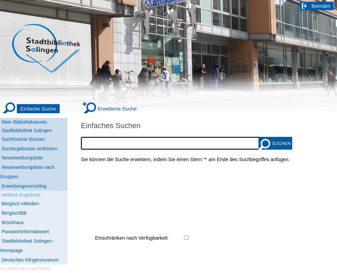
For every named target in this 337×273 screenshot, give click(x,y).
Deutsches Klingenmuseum (30, 260)
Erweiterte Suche (117, 109)
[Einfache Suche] (31, 109)
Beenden (321, 6)
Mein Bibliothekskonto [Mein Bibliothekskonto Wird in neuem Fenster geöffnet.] (24, 122)
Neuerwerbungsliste (22, 157)
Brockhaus (13, 222)
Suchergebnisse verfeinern (29, 148)
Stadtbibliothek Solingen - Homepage (27, 245)
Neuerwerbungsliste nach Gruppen (27, 171)
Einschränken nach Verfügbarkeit (131, 238)
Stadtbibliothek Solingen (27, 130)
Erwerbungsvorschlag (24, 186)
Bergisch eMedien (20, 203)
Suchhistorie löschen (23, 139)
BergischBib (14, 213)
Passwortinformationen (25, 231)
